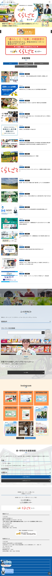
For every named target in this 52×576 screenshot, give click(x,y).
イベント (41, 63)
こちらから (7, 524)
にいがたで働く (4, 560)
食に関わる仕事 (7, 366)
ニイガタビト (4, 568)
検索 (43, 332)
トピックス (26, 66)
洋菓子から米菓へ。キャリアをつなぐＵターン (17, 361)
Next (51, 31)
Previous (0, 31)
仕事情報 (26, 63)
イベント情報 (4, 566)
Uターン (3, 366)
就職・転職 (16, 366)
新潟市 (13, 366)
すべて (10, 63)
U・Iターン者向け (6, 463)
